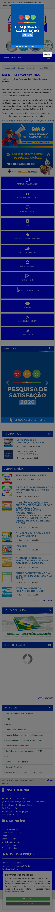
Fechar (47, 54)
